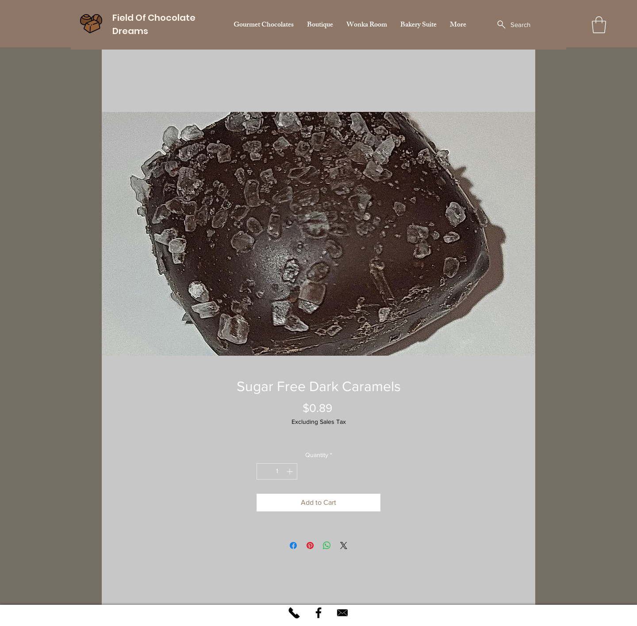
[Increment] (290, 471)
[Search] (513, 24)
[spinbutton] (277, 471)
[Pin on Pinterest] (310, 545)
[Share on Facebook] (293, 545)
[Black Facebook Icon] (318, 613)
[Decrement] (263, 471)
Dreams (131, 31)
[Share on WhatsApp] (327, 545)
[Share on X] (343, 545)
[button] (599, 24)
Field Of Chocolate (154, 18)
